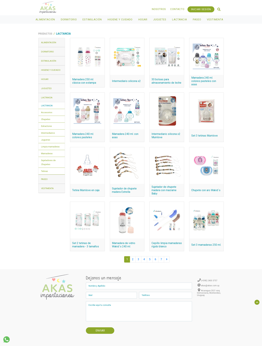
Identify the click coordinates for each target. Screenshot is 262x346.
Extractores (46, 126)
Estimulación (93, 19)
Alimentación (46, 19)
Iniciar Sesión (201, 9)
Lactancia (180, 19)
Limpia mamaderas (50, 146)
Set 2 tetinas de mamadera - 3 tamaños (85, 245)
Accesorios (46, 112)
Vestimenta (215, 19)
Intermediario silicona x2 (126, 81)
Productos (45, 33)
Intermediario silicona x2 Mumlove (166, 135)
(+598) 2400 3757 (209, 280)
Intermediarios (48, 133)
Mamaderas (47, 153)
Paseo (197, 19)
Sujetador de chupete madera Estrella (124, 190)
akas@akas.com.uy (210, 285)
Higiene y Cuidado (120, 19)
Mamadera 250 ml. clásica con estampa (84, 81)
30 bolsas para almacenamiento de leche (166, 81)
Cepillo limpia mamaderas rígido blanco (167, 245)
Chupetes (45, 119)
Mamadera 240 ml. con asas (125, 135)
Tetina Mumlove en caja (85, 190)
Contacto (177, 9)
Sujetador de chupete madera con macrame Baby (164, 190)
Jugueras (45, 140)
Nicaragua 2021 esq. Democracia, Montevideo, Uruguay (209, 292)
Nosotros (159, 9)
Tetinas (44, 171)
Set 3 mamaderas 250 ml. (206, 244)
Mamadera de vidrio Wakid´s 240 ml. (123, 245)
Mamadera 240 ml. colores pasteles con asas (203, 81)
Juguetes (160, 19)
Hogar (143, 19)
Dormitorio (69, 19)
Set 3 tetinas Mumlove (204, 135)
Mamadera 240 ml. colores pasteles (83, 135)
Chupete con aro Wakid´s (205, 190)
